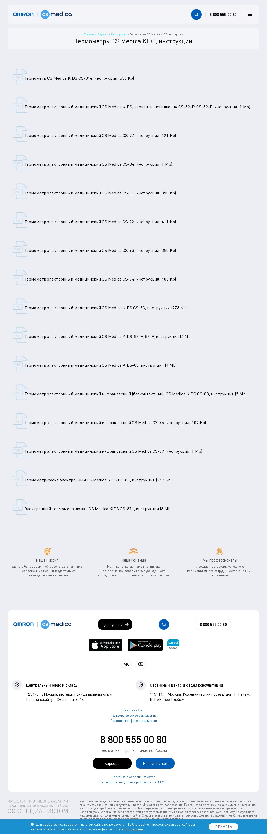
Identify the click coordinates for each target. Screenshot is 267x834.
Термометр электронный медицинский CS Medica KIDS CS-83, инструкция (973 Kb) (105, 307)
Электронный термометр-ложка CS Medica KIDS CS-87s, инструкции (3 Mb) (98, 508)
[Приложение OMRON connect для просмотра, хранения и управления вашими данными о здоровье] (173, 645)
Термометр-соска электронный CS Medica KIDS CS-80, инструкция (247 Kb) (98, 479)
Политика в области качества (133, 777)
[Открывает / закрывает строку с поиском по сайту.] (196, 14)
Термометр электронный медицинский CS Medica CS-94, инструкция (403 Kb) (100, 279)
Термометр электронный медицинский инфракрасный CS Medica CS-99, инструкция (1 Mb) (113, 451)
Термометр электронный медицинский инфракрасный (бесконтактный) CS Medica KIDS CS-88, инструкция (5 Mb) (135, 393)
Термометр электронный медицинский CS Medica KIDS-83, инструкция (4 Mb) (100, 365)
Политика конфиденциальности (133, 721)
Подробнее (134, 829)
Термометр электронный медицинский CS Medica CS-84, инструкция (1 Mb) (98, 164)
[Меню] (250, 14)
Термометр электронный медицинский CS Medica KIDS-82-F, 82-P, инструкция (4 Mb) (108, 336)
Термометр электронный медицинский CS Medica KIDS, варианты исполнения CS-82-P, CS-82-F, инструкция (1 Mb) (137, 106)
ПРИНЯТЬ (223, 826)
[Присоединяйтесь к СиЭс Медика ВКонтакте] (126, 664)
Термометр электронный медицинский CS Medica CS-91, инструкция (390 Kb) (100, 192)
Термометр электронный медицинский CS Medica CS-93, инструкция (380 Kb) (100, 250)
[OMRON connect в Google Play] (145, 645)
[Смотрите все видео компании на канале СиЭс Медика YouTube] (141, 664)
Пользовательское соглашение (133, 715)
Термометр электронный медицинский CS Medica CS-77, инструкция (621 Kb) (100, 135)
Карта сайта (133, 710)
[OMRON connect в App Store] (105, 645)
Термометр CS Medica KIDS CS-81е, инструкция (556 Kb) (79, 78)
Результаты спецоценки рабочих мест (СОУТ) (133, 782)
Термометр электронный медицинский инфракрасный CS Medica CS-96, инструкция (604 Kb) (115, 422)
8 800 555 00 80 (133, 739)
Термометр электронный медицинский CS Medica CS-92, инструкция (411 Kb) (100, 221)
